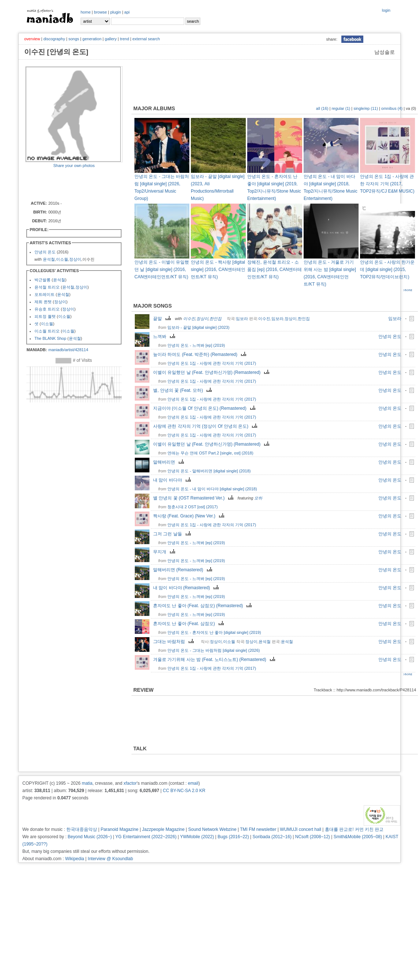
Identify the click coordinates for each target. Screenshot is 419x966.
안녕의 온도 (45, 252)
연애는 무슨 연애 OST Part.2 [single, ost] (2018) (210, 453)
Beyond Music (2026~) (90, 836)
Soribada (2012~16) (272, 836)
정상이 (75, 259)
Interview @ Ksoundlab (110, 858)
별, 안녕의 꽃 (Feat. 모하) (183, 390)
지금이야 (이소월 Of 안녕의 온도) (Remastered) (205, 408)
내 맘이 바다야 (173, 480)
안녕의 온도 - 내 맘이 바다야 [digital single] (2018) (212, 489)
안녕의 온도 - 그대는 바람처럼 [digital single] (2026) (213, 650)
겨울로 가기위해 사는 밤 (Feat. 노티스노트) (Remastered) (215, 659)
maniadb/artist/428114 (68, 350)
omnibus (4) (392, 108)
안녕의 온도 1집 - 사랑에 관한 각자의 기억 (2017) (211, 363)
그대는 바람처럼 (174, 641)
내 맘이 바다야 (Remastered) (186, 587)
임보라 (242, 318)
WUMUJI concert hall (300, 829)
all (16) (322, 108)
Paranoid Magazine (119, 829)
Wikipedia (74, 858)
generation (91, 39)
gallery (110, 39)
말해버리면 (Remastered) (183, 569)
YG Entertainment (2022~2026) (146, 836)
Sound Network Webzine (212, 829)
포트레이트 (44, 294)
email (193, 783)
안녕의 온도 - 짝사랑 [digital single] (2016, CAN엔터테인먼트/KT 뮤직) (218, 269)
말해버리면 (169, 462)
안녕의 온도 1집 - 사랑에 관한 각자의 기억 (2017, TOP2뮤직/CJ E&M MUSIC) (387, 184)
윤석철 (49, 259)
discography (54, 39)
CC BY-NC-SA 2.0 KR (184, 790)
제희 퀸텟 (43, 302)
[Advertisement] (68, 184)
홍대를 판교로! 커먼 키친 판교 (354, 829)
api (127, 12)
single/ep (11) (365, 108)
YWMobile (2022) (197, 836)
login (386, 10)
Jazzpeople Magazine (163, 829)
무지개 (165, 551)
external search (146, 39)
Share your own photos (73, 165)
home (86, 12)
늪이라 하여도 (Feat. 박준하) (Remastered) (200, 354)
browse (100, 12)
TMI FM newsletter (258, 829)
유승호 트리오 (47, 309)
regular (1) (340, 108)
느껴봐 (165, 336)
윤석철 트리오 (47, 287)
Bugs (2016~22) (233, 836)
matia (87, 783)
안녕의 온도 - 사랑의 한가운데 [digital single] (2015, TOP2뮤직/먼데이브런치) (387, 269)
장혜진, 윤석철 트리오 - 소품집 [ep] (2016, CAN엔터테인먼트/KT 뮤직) (274, 269)
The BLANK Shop (50, 338)
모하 (258, 498)
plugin (115, 12)
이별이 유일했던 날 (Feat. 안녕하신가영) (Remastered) (212, 372)
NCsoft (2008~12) (312, 836)
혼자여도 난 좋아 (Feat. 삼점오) (189, 623)
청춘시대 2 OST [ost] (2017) (192, 507)
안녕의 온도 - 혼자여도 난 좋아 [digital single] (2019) (214, 632)
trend (124, 39)
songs (73, 39)
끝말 (163, 318)
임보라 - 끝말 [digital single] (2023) (198, 327)
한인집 (216, 318)
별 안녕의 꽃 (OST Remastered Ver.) (194, 498)
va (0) (411, 108)
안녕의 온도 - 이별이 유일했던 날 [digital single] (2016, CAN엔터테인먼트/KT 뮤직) (161, 269)
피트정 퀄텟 (45, 316)
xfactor (130, 783)
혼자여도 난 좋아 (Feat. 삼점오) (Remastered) (203, 605)
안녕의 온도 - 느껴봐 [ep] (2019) (196, 345)
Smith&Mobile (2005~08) (358, 836)
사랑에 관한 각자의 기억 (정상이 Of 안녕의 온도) (206, 426)
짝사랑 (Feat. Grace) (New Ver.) (189, 516)
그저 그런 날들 (173, 533)
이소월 (62, 259)
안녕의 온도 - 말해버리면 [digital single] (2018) (209, 471)
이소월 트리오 (47, 331)
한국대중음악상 (81, 829)
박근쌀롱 (42, 280)
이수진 (189, 318)
